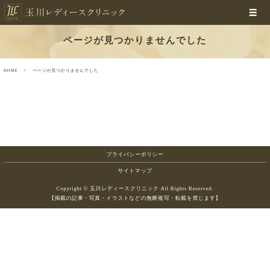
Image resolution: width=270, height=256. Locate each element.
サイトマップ (135, 171)
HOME (11, 70)
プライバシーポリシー (135, 154)
